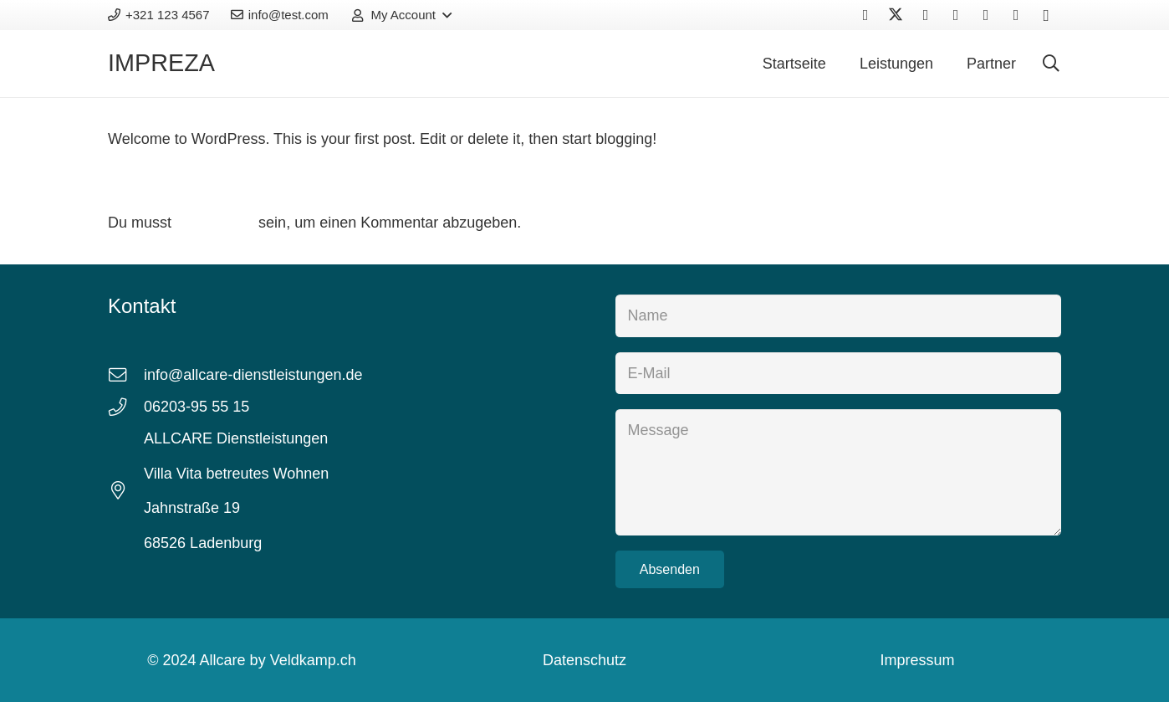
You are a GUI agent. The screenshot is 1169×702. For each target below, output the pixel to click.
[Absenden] (669, 569)
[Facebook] (865, 15)
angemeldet (215, 222)
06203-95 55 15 (196, 406)
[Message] (838, 472)
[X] (896, 15)
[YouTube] (956, 15)
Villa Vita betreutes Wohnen (238, 473)
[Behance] (986, 15)
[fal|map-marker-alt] (126, 491)
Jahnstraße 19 (192, 508)
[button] (400, 15)
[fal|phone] (126, 407)
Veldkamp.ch (313, 660)
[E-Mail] (838, 373)
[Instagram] (1046, 15)
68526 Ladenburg (203, 543)
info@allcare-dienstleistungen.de (253, 374)
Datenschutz (584, 660)
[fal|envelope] (126, 375)
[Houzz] (1016, 15)
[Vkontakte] (926, 15)
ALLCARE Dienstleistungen (236, 438)
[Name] (838, 315)
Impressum (917, 660)
